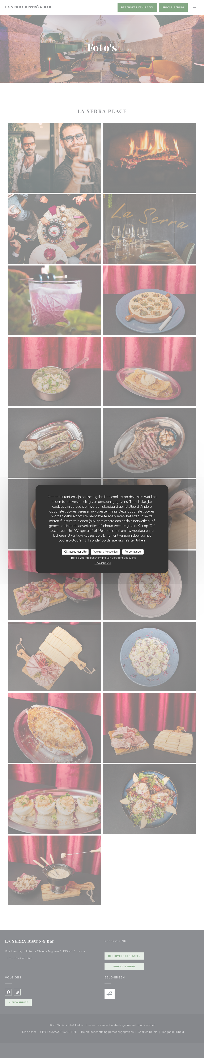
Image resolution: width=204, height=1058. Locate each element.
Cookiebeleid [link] (103, 563)
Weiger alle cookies (105, 552)
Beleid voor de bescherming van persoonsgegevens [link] (103, 558)
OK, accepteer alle (75, 552)
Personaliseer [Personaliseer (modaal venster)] (133, 552)
